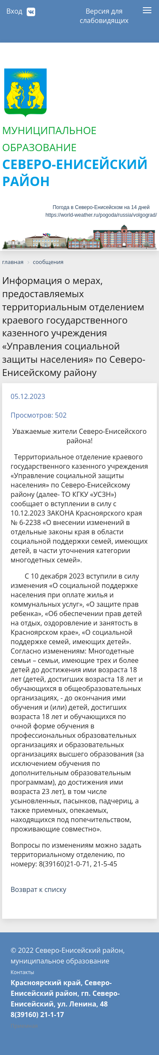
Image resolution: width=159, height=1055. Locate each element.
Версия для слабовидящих (104, 13)
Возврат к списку (38, 889)
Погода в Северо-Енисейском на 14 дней (101, 207)
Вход (14, 11)
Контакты (22, 972)
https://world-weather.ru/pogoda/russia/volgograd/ (101, 215)
